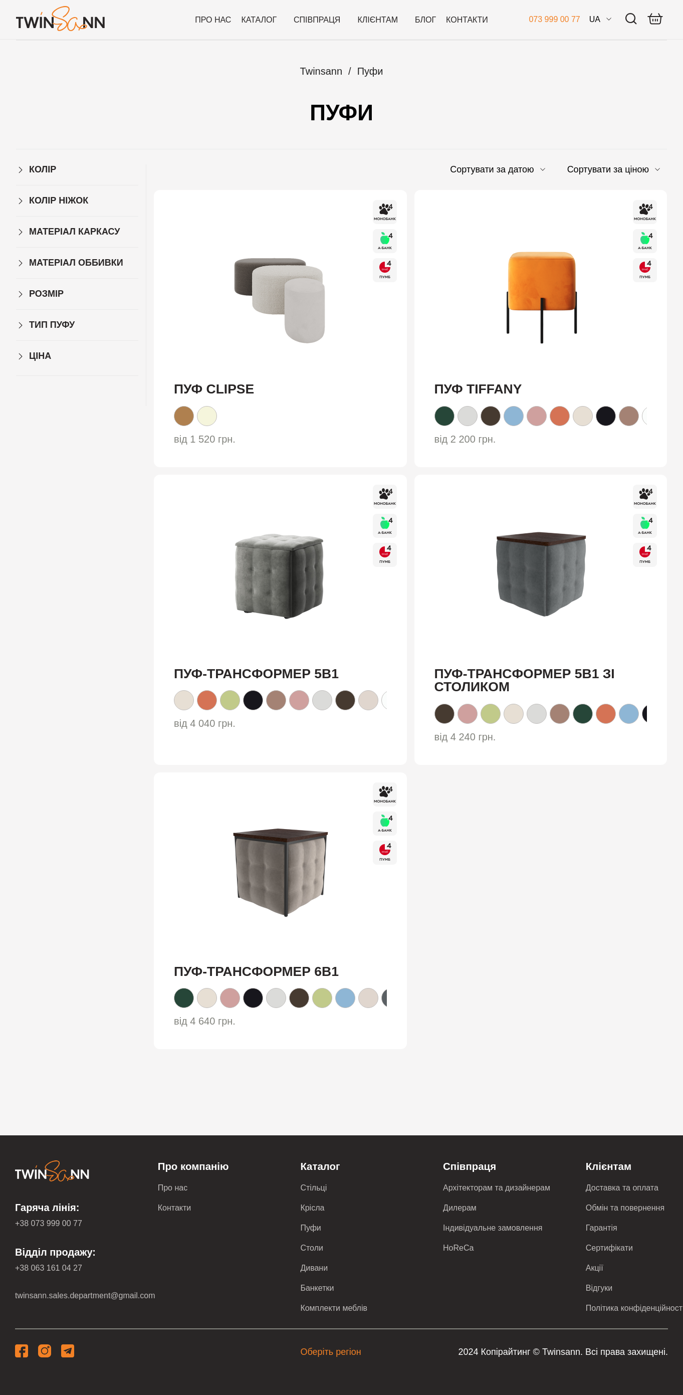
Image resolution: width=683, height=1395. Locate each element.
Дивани (314, 1268)
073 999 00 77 (554, 19)
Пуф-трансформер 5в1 (256, 673)
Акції (594, 1268)
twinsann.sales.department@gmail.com (85, 1295)
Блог (425, 20)
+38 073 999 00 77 (48, 1223)
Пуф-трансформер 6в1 (256, 971)
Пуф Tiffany (478, 388)
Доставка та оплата (622, 1187)
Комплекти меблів (333, 1308)
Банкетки (317, 1288)
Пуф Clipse (214, 388)
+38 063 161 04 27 (48, 1268)
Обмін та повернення (625, 1208)
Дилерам (460, 1208)
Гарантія (601, 1228)
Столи (311, 1248)
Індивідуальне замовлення (492, 1228)
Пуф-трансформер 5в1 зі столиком (524, 680)
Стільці (313, 1187)
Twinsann (321, 71)
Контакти (467, 20)
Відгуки (599, 1288)
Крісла (312, 1208)
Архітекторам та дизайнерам (496, 1187)
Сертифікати (609, 1248)
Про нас (213, 20)
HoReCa (458, 1248)
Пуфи (370, 71)
